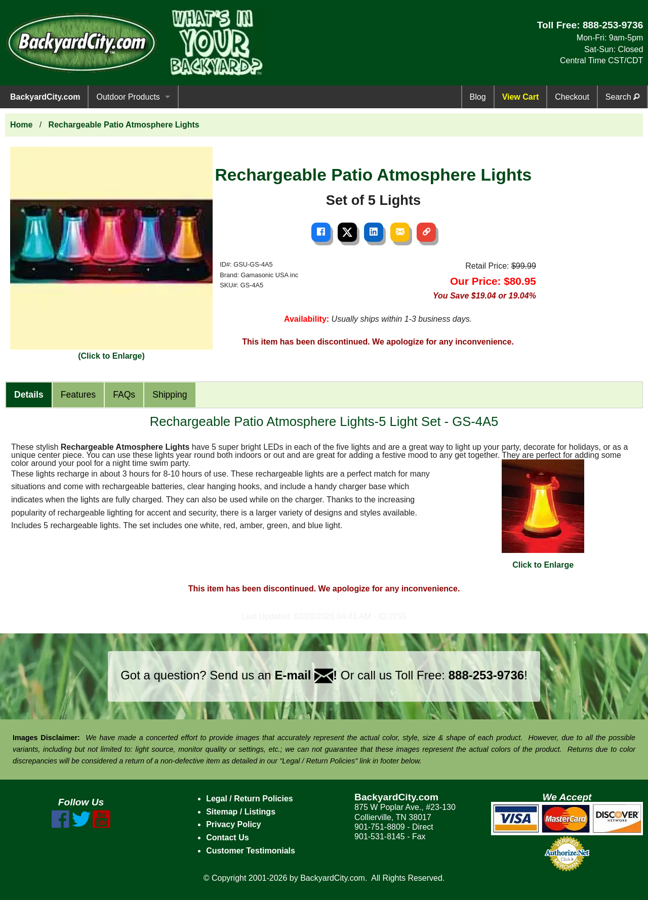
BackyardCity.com (45, 97)
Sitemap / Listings (240, 811)
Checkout (572, 97)
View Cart (520, 97)
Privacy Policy (233, 824)
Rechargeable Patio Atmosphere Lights (124, 124)
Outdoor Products (127, 97)
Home (21, 124)
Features (78, 395)
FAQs (124, 395)
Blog (478, 97)
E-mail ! (305, 675)
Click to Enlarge (543, 514)
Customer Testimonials (250, 850)
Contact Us (227, 837)
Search (622, 97)
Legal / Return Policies (249, 798)
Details (29, 395)
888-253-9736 (613, 25)
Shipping (169, 395)
